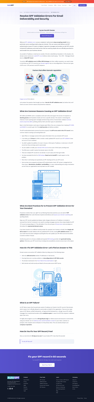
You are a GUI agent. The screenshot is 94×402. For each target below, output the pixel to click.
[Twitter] (8, 388)
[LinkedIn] (10, 388)
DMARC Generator (44, 383)
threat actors (59, 224)
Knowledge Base (75, 385)
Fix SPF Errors (59, 383)
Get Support (75, 383)
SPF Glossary (42, 387)
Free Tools (65, 5)
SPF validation (66, 138)
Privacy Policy (80, 398)
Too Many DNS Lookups (61, 381)
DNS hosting (50, 239)
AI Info (73, 389)
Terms (85, 398)
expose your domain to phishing (62, 214)
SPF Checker (42, 379)
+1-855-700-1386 (11, 386)
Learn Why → (68, 1)
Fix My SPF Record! (27, 341)
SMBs (55, 5)
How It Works (44, 5)
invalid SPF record (38, 56)
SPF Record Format (60, 385)
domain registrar (45, 63)
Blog (70, 5)
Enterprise (50, 5)
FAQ (57, 392)
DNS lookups (41, 155)
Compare (26, 389)
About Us (74, 379)
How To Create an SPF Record (62, 379)
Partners (25, 387)
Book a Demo (82, 5)
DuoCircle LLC (17, 384)
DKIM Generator (43, 381)
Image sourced (24, 99)
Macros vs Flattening (60, 387)
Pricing (59, 5)
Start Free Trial (47, 365)
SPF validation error (30, 42)
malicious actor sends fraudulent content (44, 320)
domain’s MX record (42, 147)
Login (74, 5)
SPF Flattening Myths (60, 389)
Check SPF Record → (47, 35)
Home (21, 12)
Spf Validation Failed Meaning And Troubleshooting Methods (36, 12)
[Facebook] (12, 388)
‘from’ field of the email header (45, 260)
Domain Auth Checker (44, 385)
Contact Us (74, 381)
